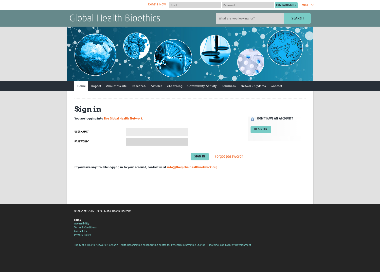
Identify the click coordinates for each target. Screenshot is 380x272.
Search (297, 18)
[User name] (195, 5)
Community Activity (202, 86)
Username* (81, 131)
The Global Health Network (106, 5)
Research (139, 86)
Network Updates (253, 86)
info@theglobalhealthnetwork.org (192, 167)
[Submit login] (286, 5)
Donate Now (157, 4)
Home (81, 86)
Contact (276, 86)
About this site (116, 86)
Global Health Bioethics (114, 19)
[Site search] (250, 18)
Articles (156, 86)
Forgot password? (229, 157)
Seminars (229, 86)
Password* (81, 141)
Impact (96, 86)
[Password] (248, 5)
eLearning (174, 86)
